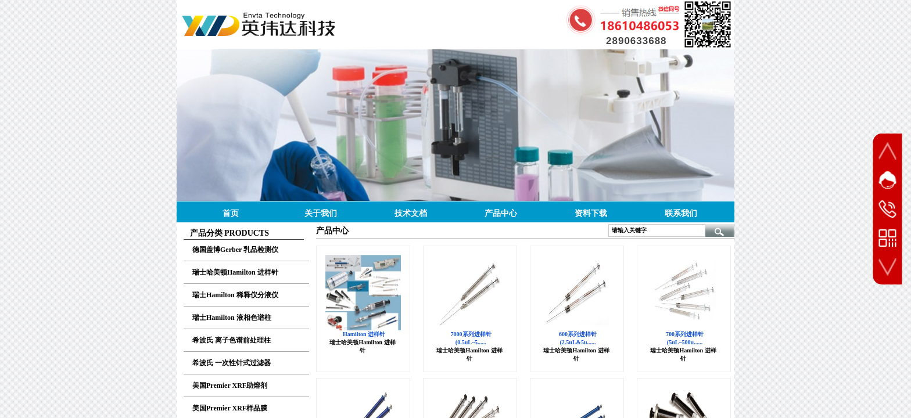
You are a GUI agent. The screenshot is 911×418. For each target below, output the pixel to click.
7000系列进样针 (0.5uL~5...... (471, 338)
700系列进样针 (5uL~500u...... (685, 338)
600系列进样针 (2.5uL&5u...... (578, 338)
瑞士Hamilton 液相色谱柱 (231, 318)
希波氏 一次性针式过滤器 (231, 363)
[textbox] (656, 230)
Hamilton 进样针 (364, 334)
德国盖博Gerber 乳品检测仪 (235, 250)
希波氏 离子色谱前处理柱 (231, 340)
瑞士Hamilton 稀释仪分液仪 (235, 295)
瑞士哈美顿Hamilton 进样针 (235, 272)
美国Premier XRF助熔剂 (229, 385)
